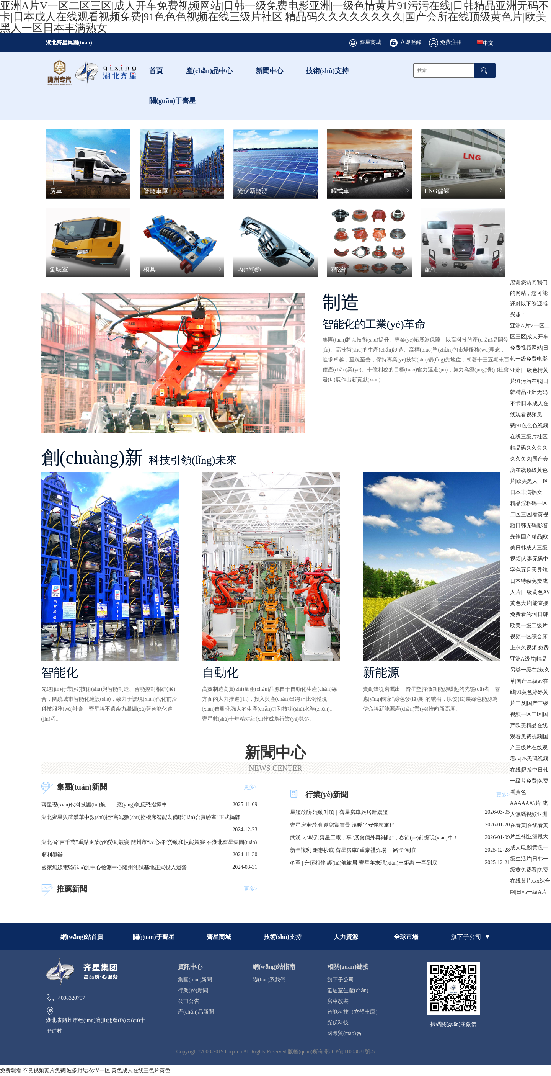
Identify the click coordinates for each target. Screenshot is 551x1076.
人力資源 (346, 937)
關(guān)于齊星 (172, 100)
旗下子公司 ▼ (471, 937)
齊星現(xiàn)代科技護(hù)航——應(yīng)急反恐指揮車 (104, 804)
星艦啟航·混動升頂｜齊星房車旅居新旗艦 (339, 812)
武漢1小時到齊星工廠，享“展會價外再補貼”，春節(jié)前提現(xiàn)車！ (374, 837)
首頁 (156, 70)
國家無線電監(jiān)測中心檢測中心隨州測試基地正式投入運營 (114, 867)
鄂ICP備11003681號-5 (349, 1051)
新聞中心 (269, 70)
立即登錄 (410, 42)
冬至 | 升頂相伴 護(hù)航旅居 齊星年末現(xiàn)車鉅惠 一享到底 (363, 862)
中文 (485, 42)
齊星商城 (370, 42)
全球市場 (406, 937)
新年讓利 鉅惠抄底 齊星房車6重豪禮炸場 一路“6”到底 (353, 850)
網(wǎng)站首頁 (81, 937)
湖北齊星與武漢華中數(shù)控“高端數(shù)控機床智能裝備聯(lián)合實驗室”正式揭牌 (140, 817)
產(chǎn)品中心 (209, 70)
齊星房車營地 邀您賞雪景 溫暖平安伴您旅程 (342, 824)
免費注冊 (450, 42)
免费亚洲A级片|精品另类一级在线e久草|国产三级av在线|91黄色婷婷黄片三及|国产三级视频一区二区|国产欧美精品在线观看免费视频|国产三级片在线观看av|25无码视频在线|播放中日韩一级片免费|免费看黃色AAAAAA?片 (530, 725)
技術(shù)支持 (327, 70)
